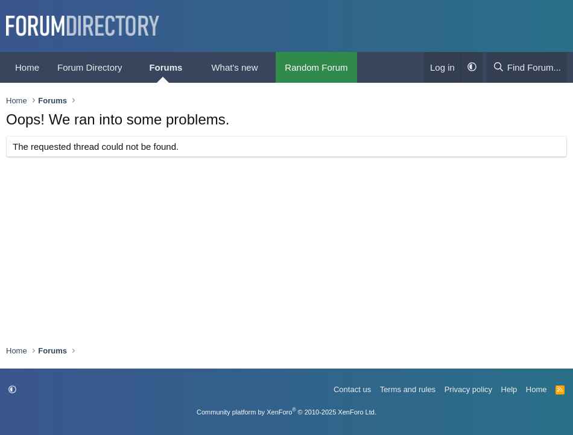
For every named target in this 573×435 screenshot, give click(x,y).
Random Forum (316, 67)
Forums (165, 67)
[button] (131, 67)
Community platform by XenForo (286, 412)
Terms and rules (407, 389)
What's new (234, 67)
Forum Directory (89, 67)
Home (27, 67)
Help (509, 389)
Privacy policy (468, 389)
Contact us (352, 389)
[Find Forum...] (527, 67)
